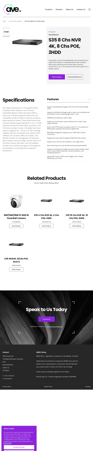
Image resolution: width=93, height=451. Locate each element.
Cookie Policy (48, 386)
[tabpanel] (6, 32)
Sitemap (87, 386)
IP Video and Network (15, 21)
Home (4, 21)
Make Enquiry (56, 77)
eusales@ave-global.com (54, 326)
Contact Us (81, 9)
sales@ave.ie (8, 379)
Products (48, 9)
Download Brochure (75, 77)
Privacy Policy (7, 386)
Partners (59, 9)
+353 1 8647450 (9, 376)
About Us (69, 9)
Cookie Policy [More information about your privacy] (7, 447)
